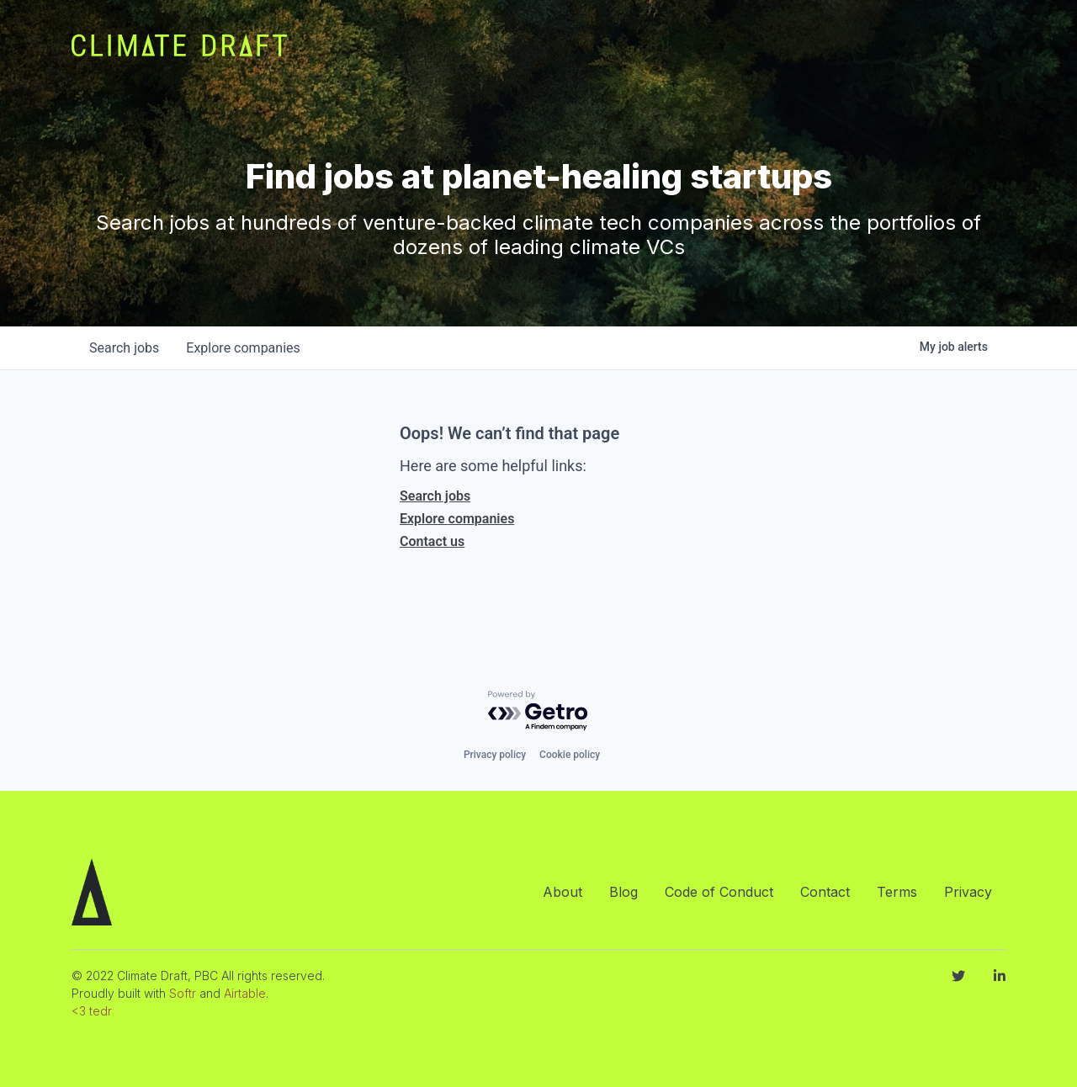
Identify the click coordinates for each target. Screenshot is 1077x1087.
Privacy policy (495, 755)
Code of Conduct (719, 891)
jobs (124, 348)
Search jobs (435, 496)
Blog (623, 891)
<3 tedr (92, 1011)
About (562, 891)
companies (243, 348)
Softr (182, 993)
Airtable (245, 993)
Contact (825, 891)
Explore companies (457, 519)
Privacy (968, 891)
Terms (897, 891)
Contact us (432, 541)
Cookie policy (569, 755)
